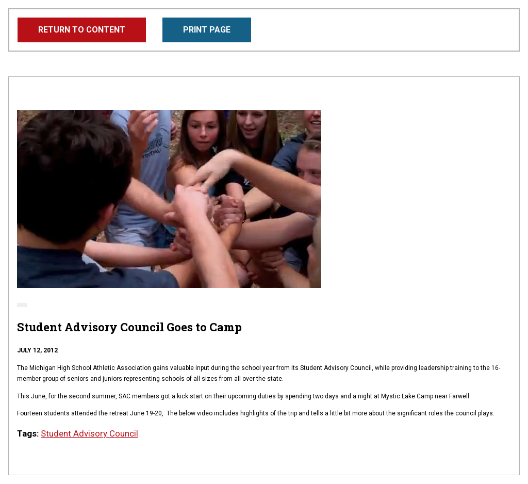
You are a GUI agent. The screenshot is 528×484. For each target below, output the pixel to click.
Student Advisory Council (89, 433)
